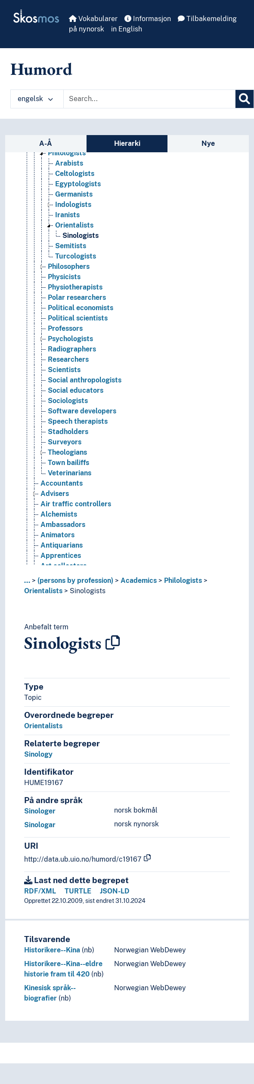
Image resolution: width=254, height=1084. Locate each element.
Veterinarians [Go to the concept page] (69, 473)
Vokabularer (93, 19)
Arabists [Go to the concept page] (69, 163)
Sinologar (40, 825)
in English (126, 29)
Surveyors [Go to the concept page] (64, 442)
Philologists (183, 580)
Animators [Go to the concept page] (57, 535)
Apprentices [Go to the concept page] (60, 555)
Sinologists (87, 591)
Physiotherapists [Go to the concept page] (75, 287)
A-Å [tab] (45, 143)
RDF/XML (40, 891)
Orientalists (43, 591)
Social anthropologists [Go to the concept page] (84, 380)
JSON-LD (115, 891)
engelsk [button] (35, 99)
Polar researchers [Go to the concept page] (77, 297)
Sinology (38, 754)
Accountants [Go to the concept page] (61, 483)
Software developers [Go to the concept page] (82, 411)
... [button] (27, 580)
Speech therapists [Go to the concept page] (78, 421)
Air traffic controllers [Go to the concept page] (75, 504)
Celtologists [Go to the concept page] (74, 173)
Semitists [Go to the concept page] (70, 246)
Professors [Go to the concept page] (65, 328)
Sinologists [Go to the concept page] (80, 235)
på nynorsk (86, 29)
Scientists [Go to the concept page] (64, 370)
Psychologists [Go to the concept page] (70, 339)
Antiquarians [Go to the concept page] (61, 545)
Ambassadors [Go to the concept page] (62, 524)
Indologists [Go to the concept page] (73, 204)
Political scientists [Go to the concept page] (78, 318)
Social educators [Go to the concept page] (75, 390)
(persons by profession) (75, 580)
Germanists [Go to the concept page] (74, 194)
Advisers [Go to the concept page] (54, 494)
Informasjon (147, 19)
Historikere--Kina (52, 950)
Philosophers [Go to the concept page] (69, 266)
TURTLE (78, 891)
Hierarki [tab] (127, 143)
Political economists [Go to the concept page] (80, 308)
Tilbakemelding (207, 19)
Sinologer (40, 811)
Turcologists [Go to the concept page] (75, 256)
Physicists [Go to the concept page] (64, 277)
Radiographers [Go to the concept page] (72, 349)
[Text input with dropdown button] (149, 98)
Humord (41, 69)
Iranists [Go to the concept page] (67, 215)
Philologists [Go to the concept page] (67, 153)
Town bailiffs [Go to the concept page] (68, 463)
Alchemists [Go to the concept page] (58, 514)
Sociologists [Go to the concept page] (68, 401)
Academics (139, 580)
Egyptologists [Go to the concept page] (78, 184)
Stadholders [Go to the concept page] (68, 432)
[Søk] (244, 98)
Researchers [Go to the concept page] (68, 359)
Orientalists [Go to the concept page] (74, 225)
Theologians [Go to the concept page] (67, 452)
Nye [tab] (208, 143)
